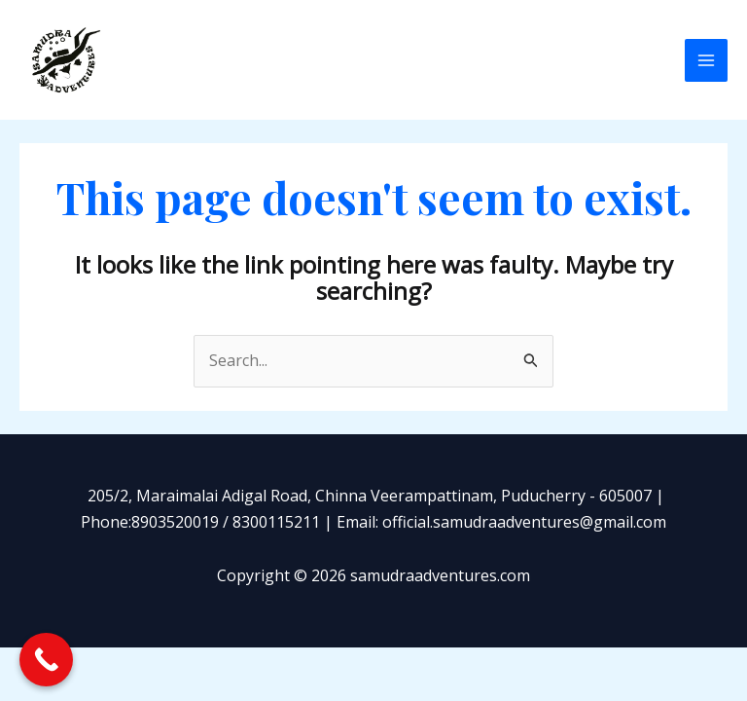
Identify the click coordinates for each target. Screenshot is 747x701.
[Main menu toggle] (706, 60)
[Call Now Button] (46, 659)
